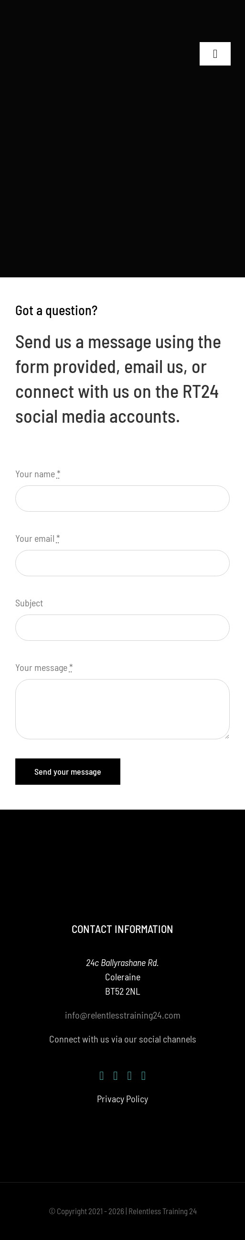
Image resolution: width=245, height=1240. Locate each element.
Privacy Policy (122, 1098)
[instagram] (115, 1076)
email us (153, 366)
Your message (44, 667)
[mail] (143, 1076)
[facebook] (101, 1076)
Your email (37, 538)
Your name (38, 473)
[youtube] (130, 1076)
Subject (29, 602)
